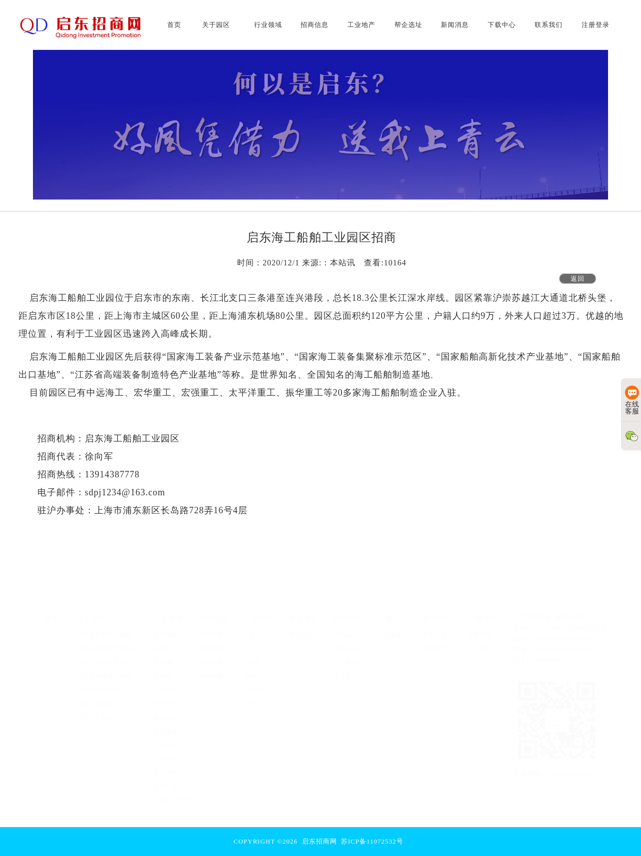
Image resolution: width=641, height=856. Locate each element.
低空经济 (166, 767)
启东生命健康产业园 (104, 670)
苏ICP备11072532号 (372, 841)
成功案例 (211, 670)
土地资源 (256, 684)
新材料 (163, 643)
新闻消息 (348, 613)
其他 (250, 698)
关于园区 (92, 613)
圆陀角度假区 (95, 698)
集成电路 (166, 684)
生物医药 (166, 739)
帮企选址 (304, 613)
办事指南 (345, 643)
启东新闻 (345, 656)
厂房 (250, 629)
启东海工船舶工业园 (104, 629)
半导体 (163, 656)
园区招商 (211, 643)
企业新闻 (345, 670)
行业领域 (169, 613)
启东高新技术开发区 (104, 656)
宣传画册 (390, 629)
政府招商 (211, 629)
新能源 (163, 670)
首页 (52, 613)
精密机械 (166, 712)
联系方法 (435, 629)
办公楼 (253, 656)
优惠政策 (345, 629)
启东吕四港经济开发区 (107, 643)
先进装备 (166, 725)
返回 (578, 278)
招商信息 (214, 613)
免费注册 (480, 629)
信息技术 (166, 698)
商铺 (250, 670)
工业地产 (259, 613)
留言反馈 (435, 643)
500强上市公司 (173, 794)
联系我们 (438, 613)
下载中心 (393, 613)
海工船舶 (166, 629)
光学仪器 (166, 753)
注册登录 (483, 613)
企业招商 (211, 656)
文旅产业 (166, 780)
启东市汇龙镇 (95, 712)
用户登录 (480, 643)
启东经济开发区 (98, 684)
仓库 (250, 643)
